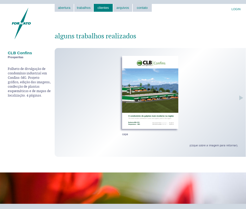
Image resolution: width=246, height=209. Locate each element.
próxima (240, 97)
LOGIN (236, 9)
